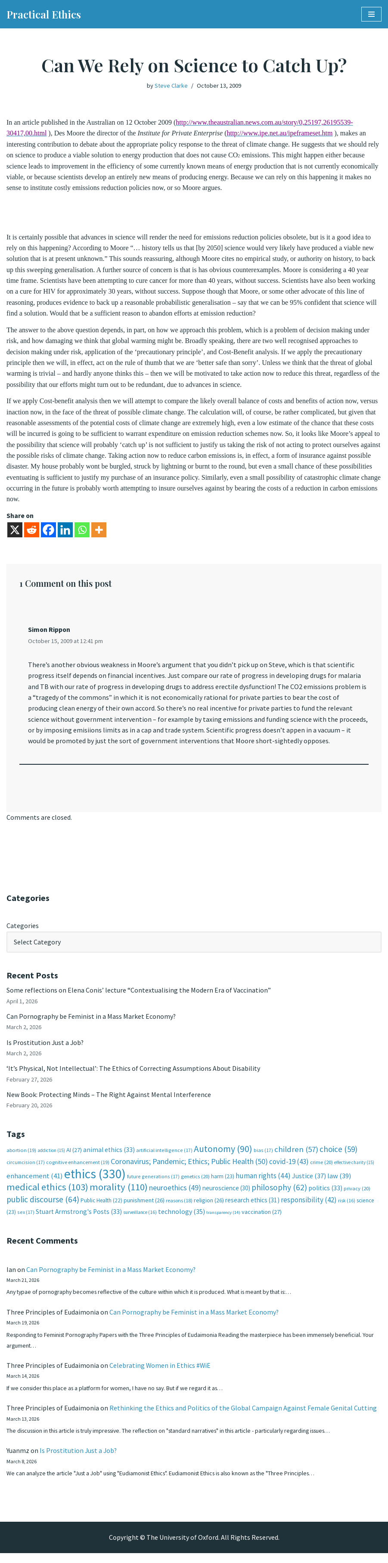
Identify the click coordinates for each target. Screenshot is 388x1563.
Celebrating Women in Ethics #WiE (160, 1373)
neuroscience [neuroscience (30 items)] (226, 1195)
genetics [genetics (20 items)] (195, 1183)
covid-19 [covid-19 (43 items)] (289, 1168)
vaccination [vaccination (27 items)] (262, 1219)
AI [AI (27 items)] (74, 1157)
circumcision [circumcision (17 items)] (25, 1169)
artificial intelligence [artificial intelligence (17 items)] (164, 1157)
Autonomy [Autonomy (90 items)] (223, 1156)
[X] (14, 533)
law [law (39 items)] (339, 1182)
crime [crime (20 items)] (321, 1169)
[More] (98, 533)
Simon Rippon (49, 633)
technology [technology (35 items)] (181, 1218)
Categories (22, 930)
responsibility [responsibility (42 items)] (309, 1206)
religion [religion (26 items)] (209, 1207)
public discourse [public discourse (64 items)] (42, 1206)
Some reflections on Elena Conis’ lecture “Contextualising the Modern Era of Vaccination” (138, 995)
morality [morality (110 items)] (119, 1194)
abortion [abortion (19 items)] (21, 1157)
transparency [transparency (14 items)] (223, 1220)
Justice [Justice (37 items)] (309, 1182)
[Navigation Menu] (371, 14)
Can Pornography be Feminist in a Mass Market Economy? (91, 1021)
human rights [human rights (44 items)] (263, 1182)
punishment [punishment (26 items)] (144, 1207)
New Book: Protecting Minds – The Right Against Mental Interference (108, 1101)
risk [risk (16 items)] (346, 1207)
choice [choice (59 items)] (338, 1156)
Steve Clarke (171, 85)
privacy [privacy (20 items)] (357, 1195)
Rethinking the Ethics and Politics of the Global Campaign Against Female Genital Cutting (243, 1417)
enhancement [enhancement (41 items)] (34, 1182)
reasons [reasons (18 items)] (179, 1207)
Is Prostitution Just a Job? (45, 1048)
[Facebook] (48, 533)
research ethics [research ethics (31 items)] (252, 1207)
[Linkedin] (65, 533)
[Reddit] (31, 533)
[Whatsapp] (82, 533)
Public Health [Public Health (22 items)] (101, 1207)
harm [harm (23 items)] (222, 1183)
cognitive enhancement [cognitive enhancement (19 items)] (77, 1169)
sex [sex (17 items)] (25, 1219)
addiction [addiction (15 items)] (51, 1157)
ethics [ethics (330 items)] (95, 1181)
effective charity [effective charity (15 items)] (354, 1169)
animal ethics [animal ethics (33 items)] (109, 1156)
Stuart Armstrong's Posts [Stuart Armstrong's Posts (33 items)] (79, 1219)
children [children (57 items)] (296, 1156)
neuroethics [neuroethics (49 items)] (175, 1194)
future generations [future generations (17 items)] (153, 1183)
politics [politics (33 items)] (325, 1195)
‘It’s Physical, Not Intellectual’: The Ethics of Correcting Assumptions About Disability (133, 1074)
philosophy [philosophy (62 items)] (279, 1194)
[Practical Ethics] (43, 14)
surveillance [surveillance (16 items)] (140, 1220)
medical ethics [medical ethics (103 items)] (47, 1194)
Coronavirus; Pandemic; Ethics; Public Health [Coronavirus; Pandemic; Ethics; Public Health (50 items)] (189, 1168)
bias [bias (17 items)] (263, 1157)
